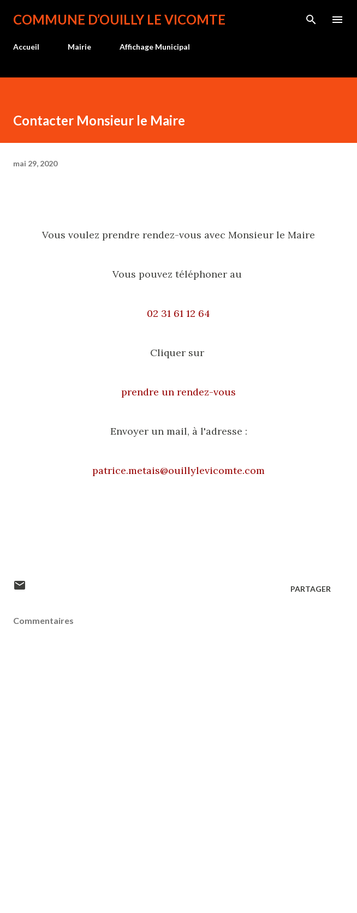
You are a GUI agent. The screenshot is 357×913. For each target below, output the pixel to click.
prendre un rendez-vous (178, 392)
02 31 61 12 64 (178, 313)
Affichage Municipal (155, 46)
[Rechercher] (311, 19)
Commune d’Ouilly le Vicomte (119, 19)
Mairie (79, 46)
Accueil (26, 46)
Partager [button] (310, 588)
